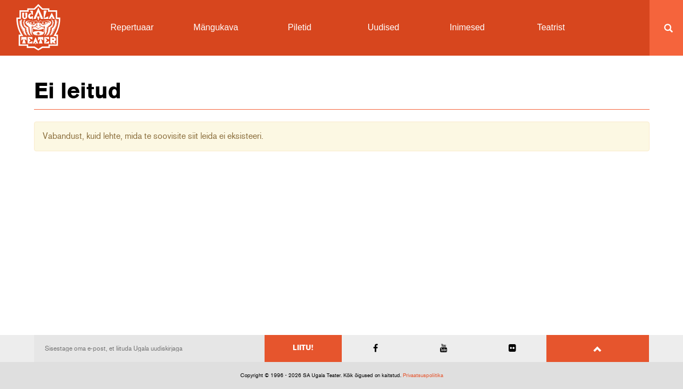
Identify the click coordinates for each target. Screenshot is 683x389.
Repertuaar (132, 27)
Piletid (300, 27)
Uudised (384, 27)
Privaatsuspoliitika (423, 375)
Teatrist (551, 27)
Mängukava (215, 27)
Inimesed (467, 27)
